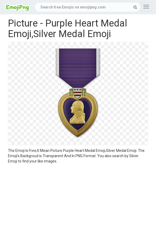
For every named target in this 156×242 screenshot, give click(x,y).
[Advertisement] (78, 203)
